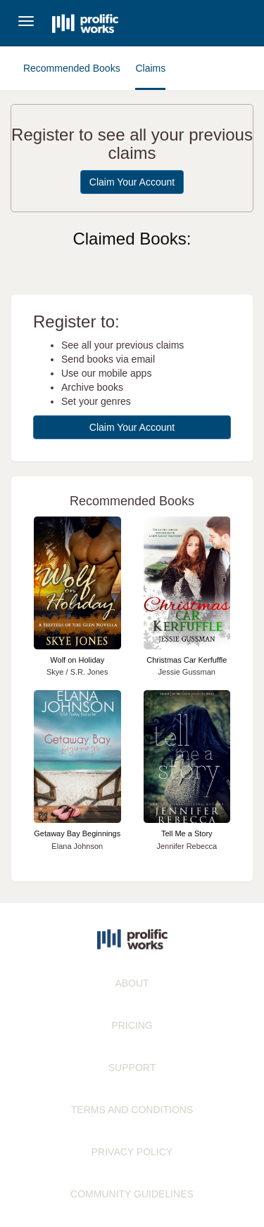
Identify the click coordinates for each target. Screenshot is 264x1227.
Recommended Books (71, 68)
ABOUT (132, 983)
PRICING (131, 1025)
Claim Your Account (132, 182)
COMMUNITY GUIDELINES (132, 1194)
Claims (150, 68)
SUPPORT (132, 1067)
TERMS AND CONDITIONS (132, 1109)
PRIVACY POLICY (132, 1151)
